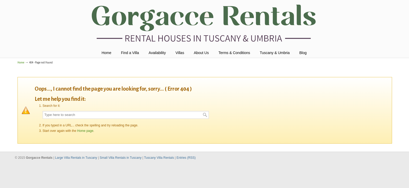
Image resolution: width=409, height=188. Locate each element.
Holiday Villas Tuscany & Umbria (204, 23)
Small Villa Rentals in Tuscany (121, 158)
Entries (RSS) (186, 158)
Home (20, 62)
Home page (85, 131)
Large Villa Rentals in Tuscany (76, 158)
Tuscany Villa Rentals (159, 158)
